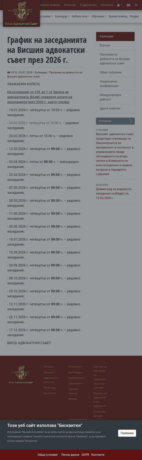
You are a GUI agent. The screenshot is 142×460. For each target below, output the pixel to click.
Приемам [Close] (127, 433)
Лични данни (70, 454)
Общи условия (48, 454)
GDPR (85, 454)
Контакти (97, 454)
